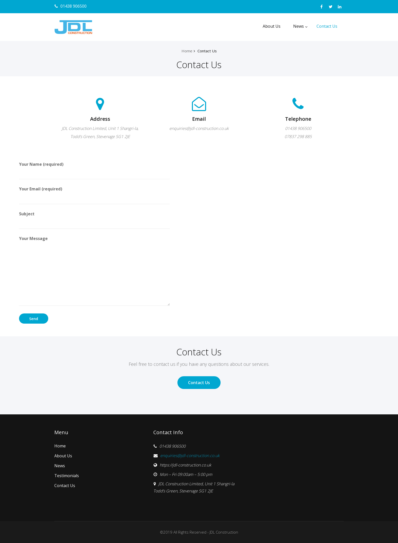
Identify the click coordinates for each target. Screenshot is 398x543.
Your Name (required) (94, 170)
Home (186, 50)
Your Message (94, 271)
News (300, 26)
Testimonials (66, 475)
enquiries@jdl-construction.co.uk (190, 455)
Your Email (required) (94, 195)
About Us (271, 26)
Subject (94, 220)
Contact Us (327, 26)
